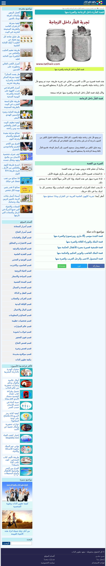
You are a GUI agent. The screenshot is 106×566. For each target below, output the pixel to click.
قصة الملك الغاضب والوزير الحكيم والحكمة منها (80, 253)
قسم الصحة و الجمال (22, 287)
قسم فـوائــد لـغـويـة (22, 332)
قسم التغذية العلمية (22, 254)
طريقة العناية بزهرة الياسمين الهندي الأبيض (11, 115)
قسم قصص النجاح (23, 343)
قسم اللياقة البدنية (23, 304)
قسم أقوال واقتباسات (21, 237)
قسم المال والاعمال (22, 310)
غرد (79, 266)
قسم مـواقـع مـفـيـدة (22, 354)
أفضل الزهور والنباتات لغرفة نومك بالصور (13, 15)
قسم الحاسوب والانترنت (20, 265)
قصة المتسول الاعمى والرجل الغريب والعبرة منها (79, 258)
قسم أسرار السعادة (22, 226)
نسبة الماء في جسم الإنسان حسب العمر (13, 404)
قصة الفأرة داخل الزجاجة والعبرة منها (84, 12)
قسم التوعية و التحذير (21, 260)
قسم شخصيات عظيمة (21, 321)
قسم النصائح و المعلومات (20, 315)
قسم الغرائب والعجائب (21, 298)
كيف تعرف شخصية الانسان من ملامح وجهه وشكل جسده (11, 157)
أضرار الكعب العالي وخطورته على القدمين (11, 67)
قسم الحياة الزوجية (23, 271)
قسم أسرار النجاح (23, 232)
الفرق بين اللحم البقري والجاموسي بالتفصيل (11, 146)
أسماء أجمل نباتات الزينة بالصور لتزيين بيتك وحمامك (11, 199)
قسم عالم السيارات (22, 326)
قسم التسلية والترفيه (22, 248)
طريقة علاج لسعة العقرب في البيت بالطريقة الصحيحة (12, 104)
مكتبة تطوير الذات (23, 359)
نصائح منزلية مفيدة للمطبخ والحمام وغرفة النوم (11, 136)
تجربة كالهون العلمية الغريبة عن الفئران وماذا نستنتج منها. (68, 196)
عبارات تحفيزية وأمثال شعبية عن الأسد (11, 426)
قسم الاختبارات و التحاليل (20, 243)
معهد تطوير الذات (78, 552)
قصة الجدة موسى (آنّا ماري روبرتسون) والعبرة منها (78, 236)
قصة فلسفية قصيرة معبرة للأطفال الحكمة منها (80, 247)
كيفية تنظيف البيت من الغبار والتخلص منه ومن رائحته (12, 125)
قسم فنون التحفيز (23, 337)
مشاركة (96, 266)
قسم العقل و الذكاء (22, 293)
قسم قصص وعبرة (23, 348)
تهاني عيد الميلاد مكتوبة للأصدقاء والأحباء (12, 448)
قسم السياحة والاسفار (21, 276)
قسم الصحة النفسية (22, 282)
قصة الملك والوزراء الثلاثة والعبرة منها (84, 241)
